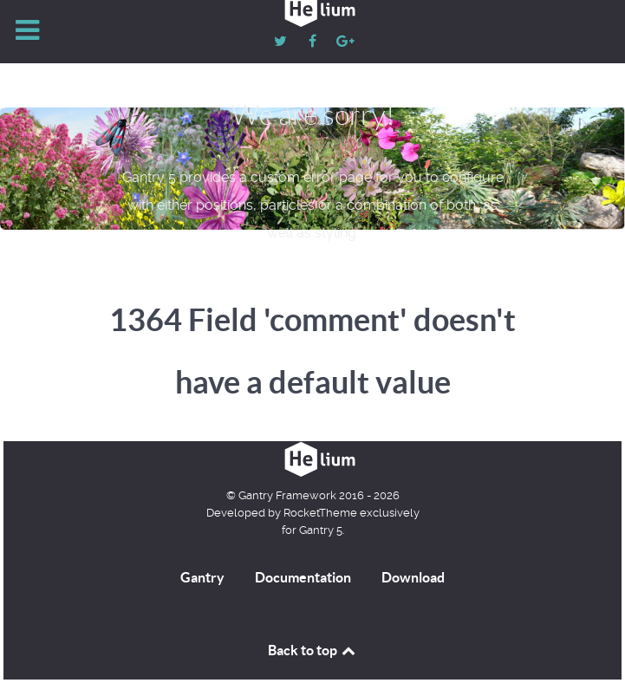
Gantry (202, 577)
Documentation (303, 577)
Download (413, 577)
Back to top (313, 650)
